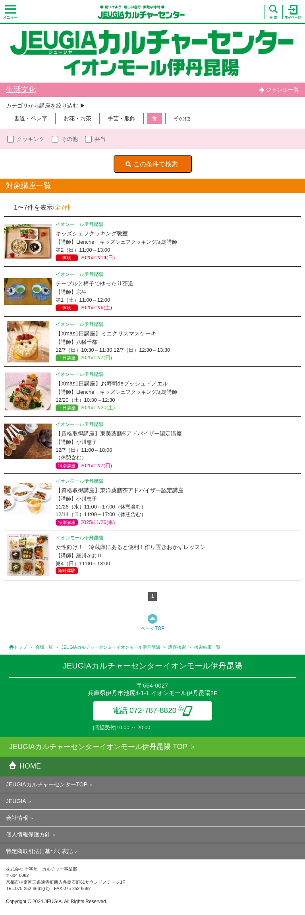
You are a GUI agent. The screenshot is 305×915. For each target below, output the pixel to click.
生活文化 (21, 89)
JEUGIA (16, 801)
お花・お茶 (77, 118)
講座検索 (177, 647)
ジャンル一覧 (279, 90)
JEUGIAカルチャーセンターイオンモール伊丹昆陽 (110, 647)
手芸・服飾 (121, 118)
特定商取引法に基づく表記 (39, 851)
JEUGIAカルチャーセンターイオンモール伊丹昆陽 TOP (98, 747)
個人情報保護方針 (28, 834)
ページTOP (152, 628)
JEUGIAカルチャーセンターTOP (46, 784)
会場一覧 (44, 647)
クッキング (30, 139)
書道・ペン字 (30, 118)
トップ (20, 647)
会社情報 (17, 818)
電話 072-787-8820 (152, 710)
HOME (25, 766)
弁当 (100, 139)
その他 (182, 118)
